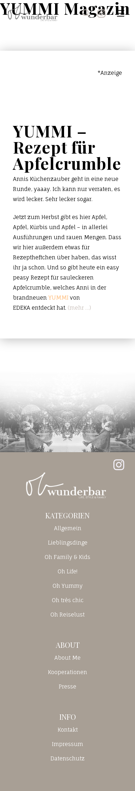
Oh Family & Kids (67, 557)
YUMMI (58, 297)
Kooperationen (67, 672)
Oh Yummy (68, 585)
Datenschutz (67, 758)
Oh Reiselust (67, 614)
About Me (67, 657)
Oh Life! (67, 571)
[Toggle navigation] (121, 13)
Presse (67, 686)
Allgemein (67, 528)
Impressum (67, 744)
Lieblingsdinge (67, 542)
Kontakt (68, 729)
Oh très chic (68, 600)
